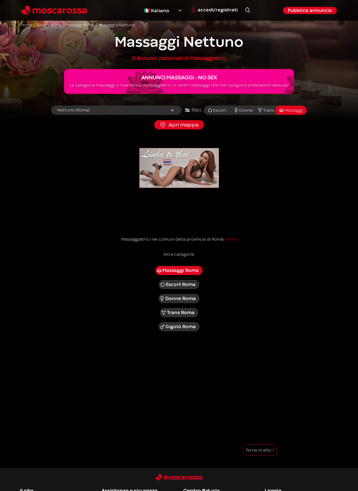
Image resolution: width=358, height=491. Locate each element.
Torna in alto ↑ (260, 450)
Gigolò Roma (177, 326)
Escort (217, 110)
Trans (265, 110)
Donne (243, 110)
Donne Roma (177, 298)
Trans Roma (178, 312)
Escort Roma (178, 284)
